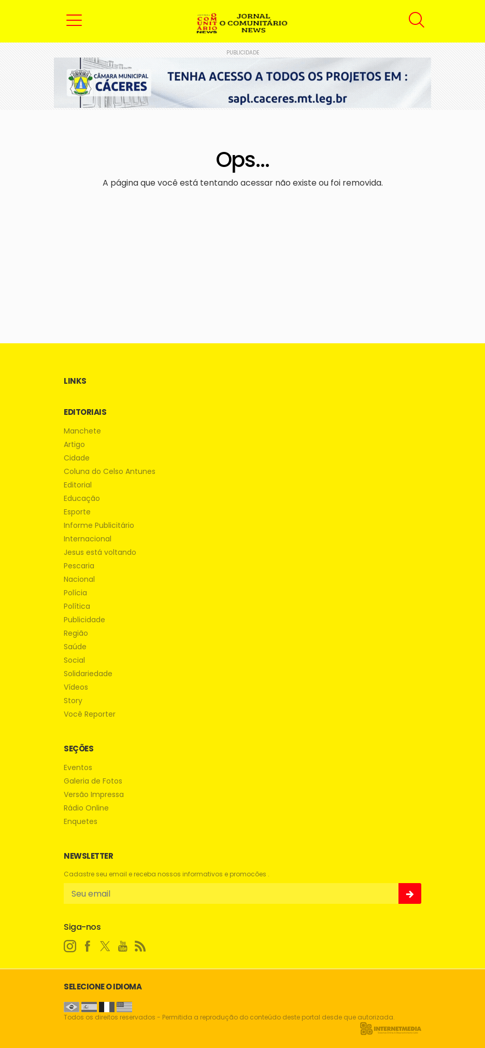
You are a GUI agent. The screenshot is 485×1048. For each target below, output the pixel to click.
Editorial (78, 485)
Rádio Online (86, 808)
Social (74, 660)
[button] (74, 19)
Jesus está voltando (100, 552)
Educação (82, 498)
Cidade (77, 458)
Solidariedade (88, 673)
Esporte (77, 512)
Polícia (75, 593)
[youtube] (123, 946)
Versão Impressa (94, 794)
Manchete (82, 431)
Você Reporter (90, 714)
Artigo (74, 444)
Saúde (75, 646)
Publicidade (84, 620)
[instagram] (70, 946)
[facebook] (87, 946)
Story (73, 700)
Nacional (79, 579)
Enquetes (80, 821)
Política (77, 606)
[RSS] (140, 946)
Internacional (87, 539)
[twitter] (105, 946)
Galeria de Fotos (93, 781)
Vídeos (76, 687)
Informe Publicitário (99, 525)
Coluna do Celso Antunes (109, 471)
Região (76, 633)
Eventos (78, 767)
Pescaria (79, 566)
